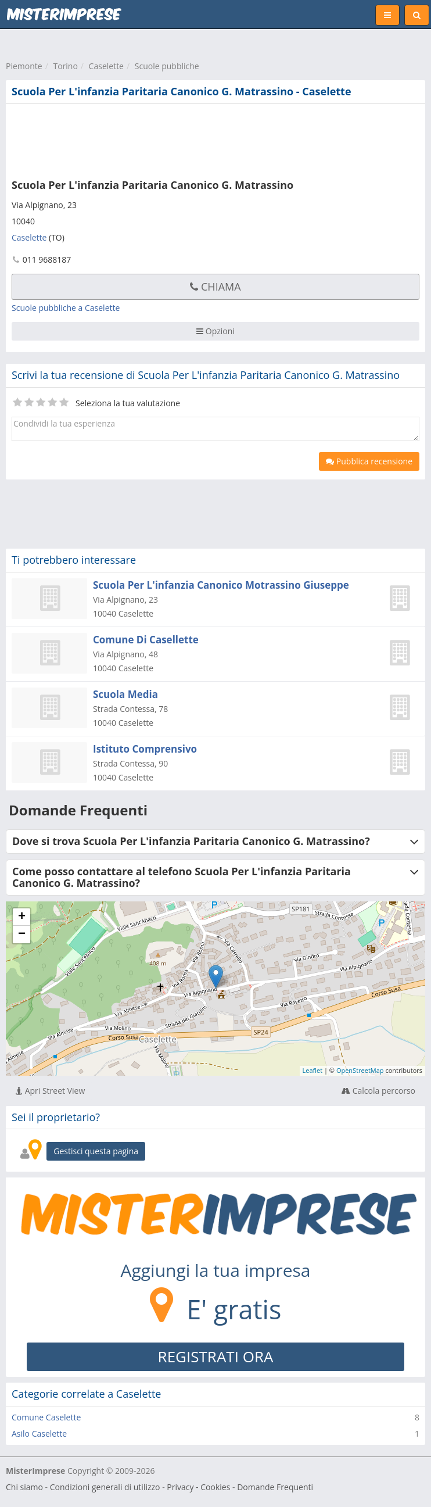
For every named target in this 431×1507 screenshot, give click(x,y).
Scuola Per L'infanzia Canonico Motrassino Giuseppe (221, 585)
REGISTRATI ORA (216, 1356)
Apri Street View (50, 1090)
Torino (65, 65)
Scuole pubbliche (167, 65)
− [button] (22, 934)
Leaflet (313, 1070)
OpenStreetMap (360, 1070)
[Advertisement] (177, 139)
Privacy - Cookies (198, 1486)
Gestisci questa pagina (95, 1151)
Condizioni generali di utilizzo (105, 1486)
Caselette (106, 65)
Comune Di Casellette (146, 639)
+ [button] (22, 917)
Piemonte (24, 65)
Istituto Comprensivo (145, 749)
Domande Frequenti (275, 1486)
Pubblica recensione (369, 461)
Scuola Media (125, 694)
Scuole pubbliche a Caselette (66, 307)
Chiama (215, 286)
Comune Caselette (46, 1417)
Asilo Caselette (39, 1433)
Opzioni (215, 331)
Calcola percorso (378, 1090)
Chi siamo (24, 1486)
